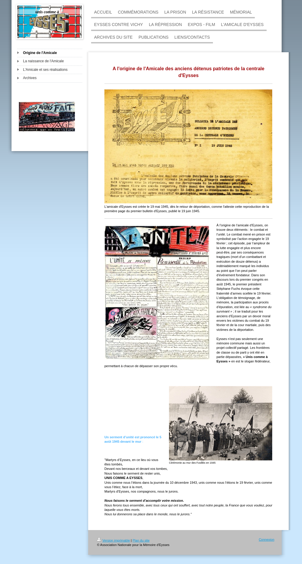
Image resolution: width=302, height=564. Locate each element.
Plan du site (141, 540)
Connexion (266, 539)
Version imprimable (113, 540)
